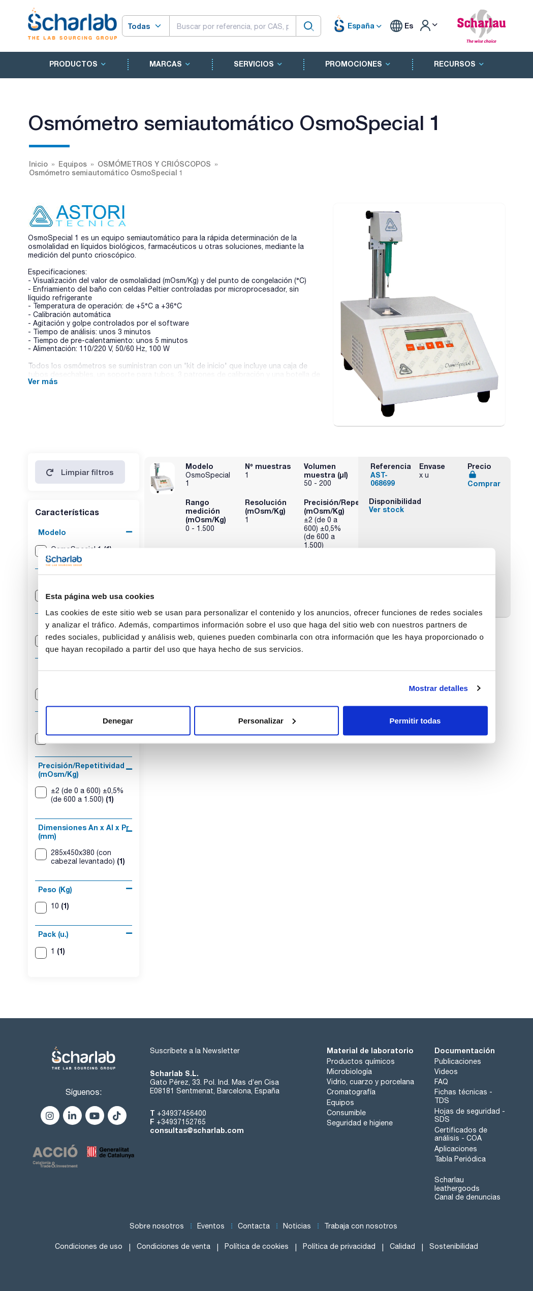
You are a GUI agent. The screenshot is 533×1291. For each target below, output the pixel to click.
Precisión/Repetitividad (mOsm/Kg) (81, 769)
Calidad (402, 1246)
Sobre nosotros (157, 1226)
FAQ (441, 1082)
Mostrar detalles (438, 688)
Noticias (297, 1226)
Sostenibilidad (453, 1246)
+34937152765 (181, 1122)
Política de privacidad (339, 1246)
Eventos (211, 1226)
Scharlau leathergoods (457, 1184)
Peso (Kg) (55, 889)
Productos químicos (361, 1061)
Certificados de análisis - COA (460, 1134)
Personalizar (267, 720)
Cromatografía (351, 1092)
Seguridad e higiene (360, 1123)
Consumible (346, 1113)
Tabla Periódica (460, 1159)
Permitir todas (415, 720)
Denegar (118, 720)
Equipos (340, 1102)
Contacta (254, 1226)
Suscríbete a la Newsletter (195, 1051)
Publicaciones (457, 1061)
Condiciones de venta (173, 1246)
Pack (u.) (53, 934)
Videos (446, 1071)
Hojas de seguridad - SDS (469, 1115)
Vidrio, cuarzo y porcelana (370, 1082)
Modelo (52, 532)
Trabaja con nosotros (360, 1226)
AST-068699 (382, 479)
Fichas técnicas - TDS (463, 1096)
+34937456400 (181, 1113)
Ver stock (386, 509)
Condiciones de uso (88, 1246)
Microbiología (349, 1071)
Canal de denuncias (467, 1197)
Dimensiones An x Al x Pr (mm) (83, 831)
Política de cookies (257, 1246)
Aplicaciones (455, 1149)
